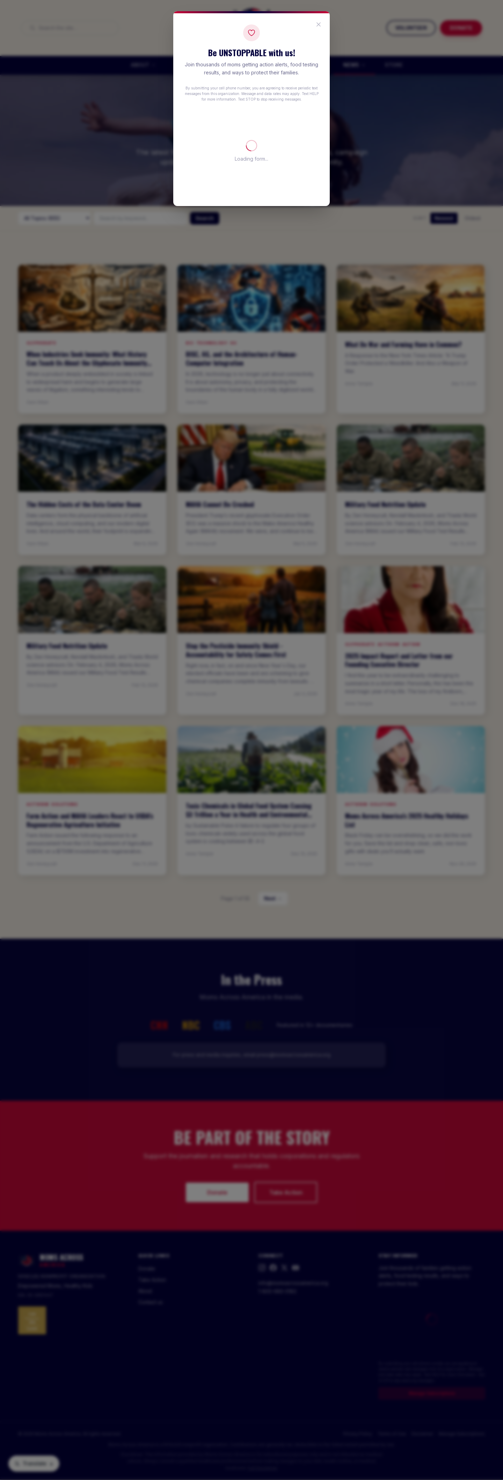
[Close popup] (318, 24)
